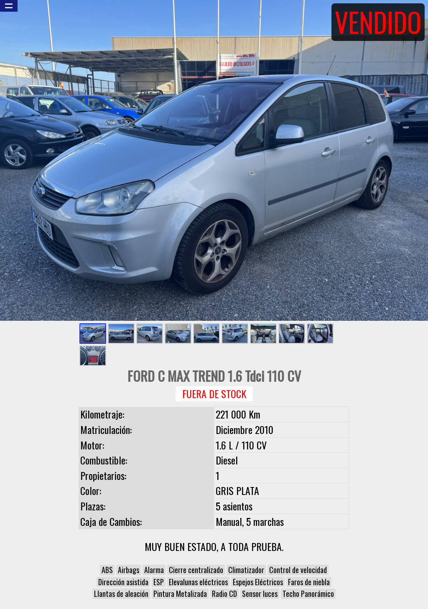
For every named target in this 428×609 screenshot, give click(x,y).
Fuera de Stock (214, 393)
